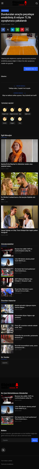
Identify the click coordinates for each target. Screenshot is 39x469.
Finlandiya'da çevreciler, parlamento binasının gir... (26, 336)
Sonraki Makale (19, 93)
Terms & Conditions (7, 464)
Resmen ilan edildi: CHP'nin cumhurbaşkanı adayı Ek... (23, 250)
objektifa (4, 363)
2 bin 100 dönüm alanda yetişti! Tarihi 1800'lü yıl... (24, 260)
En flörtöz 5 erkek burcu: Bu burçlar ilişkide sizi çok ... (18, 198)
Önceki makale (19, 86)
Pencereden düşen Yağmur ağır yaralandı (25, 316)
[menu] (2, 3)
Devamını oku (31, 69)
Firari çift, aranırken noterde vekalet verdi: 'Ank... (26, 326)
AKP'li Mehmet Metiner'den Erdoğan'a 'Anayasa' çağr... (23, 280)
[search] (36, 3)
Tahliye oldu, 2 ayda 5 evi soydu (19, 88)
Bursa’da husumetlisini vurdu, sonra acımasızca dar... (26, 346)
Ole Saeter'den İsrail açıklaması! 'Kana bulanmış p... (25, 270)
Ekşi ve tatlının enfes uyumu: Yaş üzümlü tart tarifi (19, 95)
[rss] (3, 450)
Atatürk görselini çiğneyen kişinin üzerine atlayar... (25, 306)
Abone (35, 440)
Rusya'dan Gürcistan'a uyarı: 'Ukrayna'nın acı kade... (24, 290)
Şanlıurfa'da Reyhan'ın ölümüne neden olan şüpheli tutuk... (17, 165)
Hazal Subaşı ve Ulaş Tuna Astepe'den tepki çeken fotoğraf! (19, 231)
